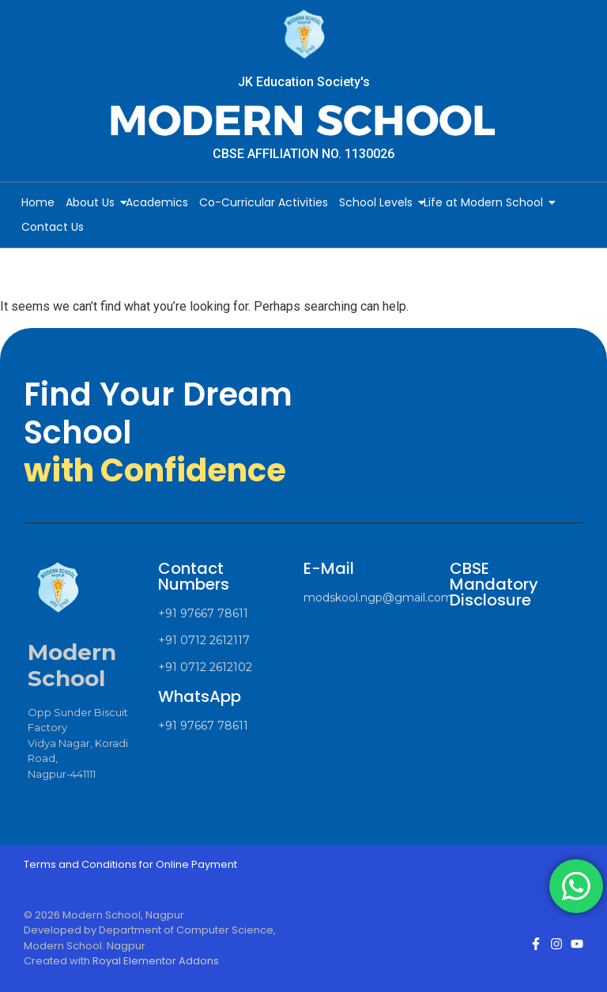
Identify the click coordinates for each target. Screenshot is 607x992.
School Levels (378, 202)
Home (38, 202)
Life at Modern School (486, 202)
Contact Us (52, 227)
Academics (157, 202)
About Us (93, 202)
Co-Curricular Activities (263, 202)
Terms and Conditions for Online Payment (130, 864)
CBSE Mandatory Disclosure (494, 584)
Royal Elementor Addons (155, 960)
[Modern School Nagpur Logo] (303, 35)
